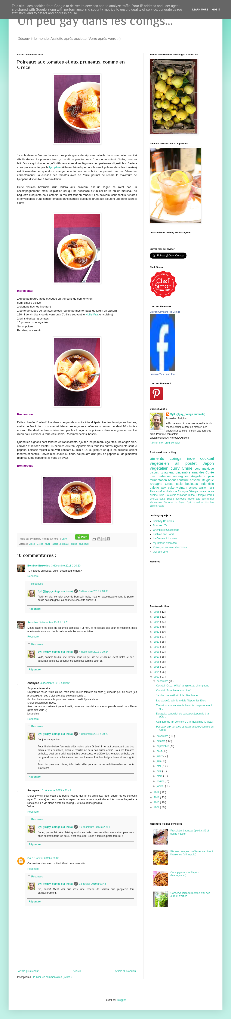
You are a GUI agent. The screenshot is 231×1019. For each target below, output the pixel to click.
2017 (157, 656)
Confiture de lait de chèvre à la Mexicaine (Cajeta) (184, 721)
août (160, 751)
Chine (188, 468)
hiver (47, 544)
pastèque (181, 498)
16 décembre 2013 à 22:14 (94, 826)
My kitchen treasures (165, 542)
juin (159, 761)
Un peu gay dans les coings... (95, 20)
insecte (160, 506)
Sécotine (32, 622)
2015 (157, 666)
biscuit (155, 472)
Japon (208, 463)
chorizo (155, 498)
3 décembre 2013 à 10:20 (65, 565)
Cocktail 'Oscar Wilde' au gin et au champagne (182, 685)
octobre (161, 740)
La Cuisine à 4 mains (165, 538)
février (161, 781)
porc (198, 468)
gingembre (184, 472)
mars (160, 776)
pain (211, 476)
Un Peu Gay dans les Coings (165, 312)
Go (29, 858)
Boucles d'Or (160, 525)
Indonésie (207, 483)
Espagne (183, 491)
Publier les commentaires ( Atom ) (52, 977)
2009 (157, 807)
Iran (154, 476)
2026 (157, 611)
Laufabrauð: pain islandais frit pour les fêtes (181, 700)
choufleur (199, 502)
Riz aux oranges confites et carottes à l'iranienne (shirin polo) (191, 853)
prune (74, 544)
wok (164, 487)
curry (176, 468)
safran (162, 491)
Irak (212, 502)
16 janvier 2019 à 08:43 (92, 883)
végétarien (162, 463)
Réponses (37, 583)
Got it (216, 9)
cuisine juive (158, 495)
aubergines (182, 476)
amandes (199, 472)
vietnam (182, 487)
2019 (157, 646)
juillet (160, 756)
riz (162, 472)
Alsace (154, 491)
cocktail (207, 458)
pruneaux (84, 544)
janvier (161, 786)
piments (160, 458)
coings (178, 458)
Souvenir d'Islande (177, 495)
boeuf (172, 480)
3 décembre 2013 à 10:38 (93, 591)
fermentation (159, 480)
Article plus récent (28, 971)
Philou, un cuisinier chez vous (170, 547)
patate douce (206, 491)
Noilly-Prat (92, 314)
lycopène (55, 167)
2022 (157, 631)
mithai (192, 495)
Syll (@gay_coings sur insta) (55, 591)
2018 (157, 651)
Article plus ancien (125, 971)
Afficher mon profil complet (165, 442)
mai (159, 766)
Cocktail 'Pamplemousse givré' (173, 690)
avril (159, 771)
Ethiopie (202, 495)
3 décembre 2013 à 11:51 (54, 622)
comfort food (206, 487)
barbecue (165, 476)
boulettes (192, 483)
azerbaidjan (208, 498)
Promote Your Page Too (162, 374)
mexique (208, 468)
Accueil (77, 971)
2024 (157, 621)
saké (163, 498)
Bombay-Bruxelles (38, 565)
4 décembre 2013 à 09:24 (93, 651)
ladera (55, 544)
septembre (163, 746)
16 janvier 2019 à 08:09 (45, 858)
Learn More (200, 9)
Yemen (153, 505)
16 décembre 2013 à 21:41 (55, 790)
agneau (170, 472)
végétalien (160, 468)
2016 (157, 661)
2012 (157, 792)
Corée (210, 472)
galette (155, 487)
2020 (157, 641)
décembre (163, 681)
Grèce (40, 544)
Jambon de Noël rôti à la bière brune (177, 695)
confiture (183, 480)
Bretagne (157, 483)
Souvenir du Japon (175, 502)
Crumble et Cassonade (166, 529)
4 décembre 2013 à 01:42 (55, 683)
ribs (207, 502)
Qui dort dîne (160, 551)
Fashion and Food (163, 534)
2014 (157, 671)
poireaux (65, 544)
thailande (172, 491)
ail (180, 463)
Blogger (121, 999)
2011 (157, 797)
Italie (180, 483)
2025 (157, 616)
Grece (32, 544)
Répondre (33, 576)
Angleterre (199, 476)
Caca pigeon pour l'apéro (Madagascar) (184, 874)
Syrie (190, 502)
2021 (157, 636)
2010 (157, 802)
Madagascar (157, 502)
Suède (170, 498)
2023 (157, 626)
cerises (194, 487)
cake (172, 487)
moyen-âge (195, 498)
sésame (196, 480)
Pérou (210, 495)
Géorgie (194, 491)
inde (193, 458)
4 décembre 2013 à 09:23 (93, 733)
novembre (163, 736)
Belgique (208, 480)
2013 (157, 676)
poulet (194, 463)
